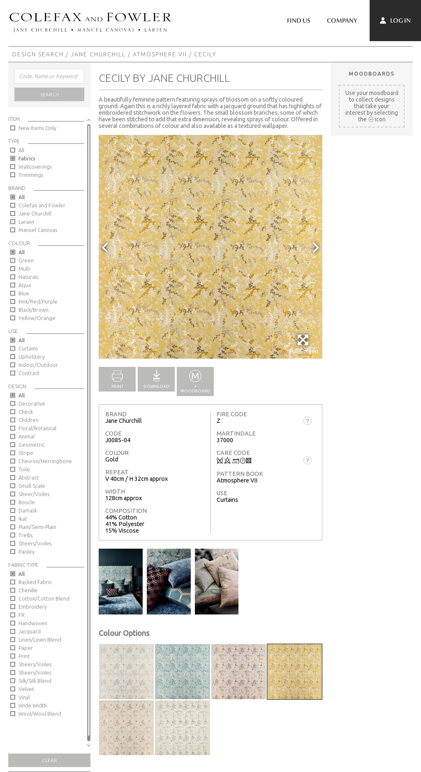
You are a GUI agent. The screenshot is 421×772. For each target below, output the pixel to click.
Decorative (32, 403)
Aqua (25, 285)
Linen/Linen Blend (40, 639)
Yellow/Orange (37, 318)
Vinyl (24, 697)
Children (29, 420)
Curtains (28, 348)
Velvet (26, 689)
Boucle (27, 502)
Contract (29, 373)
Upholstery (32, 356)
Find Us (298, 20)
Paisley (27, 551)
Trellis (25, 535)
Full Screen (303, 344)
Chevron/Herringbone (45, 461)
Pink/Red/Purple (38, 301)
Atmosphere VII (160, 54)
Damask (28, 510)
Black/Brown (34, 310)
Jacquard (30, 631)
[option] (210, 247)
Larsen (26, 222)
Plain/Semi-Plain (37, 527)
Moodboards (372, 74)
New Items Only (37, 128)
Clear (49, 760)
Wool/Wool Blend (40, 713)
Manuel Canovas (38, 230)
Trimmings (31, 175)
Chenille (28, 590)
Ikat (23, 519)
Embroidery (33, 607)
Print (24, 656)
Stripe (26, 453)
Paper (26, 648)
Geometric (31, 444)
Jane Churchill (98, 54)
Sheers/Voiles (35, 543)
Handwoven (33, 623)
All (21, 150)
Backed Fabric (35, 582)
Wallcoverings (35, 166)
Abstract (29, 477)
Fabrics (27, 158)
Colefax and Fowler (42, 205)
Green (26, 260)
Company (342, 20)
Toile (24, 469)
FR (22, 615)
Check (26, 412)
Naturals (28, 277)
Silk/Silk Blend (35, 681)
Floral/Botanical (37, 428)
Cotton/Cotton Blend (44, 598)
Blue (24, 293)
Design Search (38, 54)
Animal (27, 436)
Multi (24, 268)
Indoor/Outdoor (38, 365)
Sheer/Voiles (34, 494)
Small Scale (32, 486)
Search (49, 94)
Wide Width (33, 705)
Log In (395, 20)
